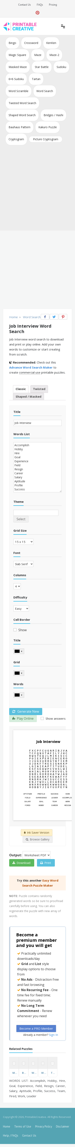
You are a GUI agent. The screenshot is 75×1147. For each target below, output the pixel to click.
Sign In (53, 1035)
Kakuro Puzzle (47, 127)
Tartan (36, 79)
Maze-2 (54, 55)
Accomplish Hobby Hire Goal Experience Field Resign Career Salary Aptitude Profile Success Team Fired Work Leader (37, 467)
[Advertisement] (37, 189)
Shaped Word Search (22, 115)
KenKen (51, 43)
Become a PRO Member (36, 1028)
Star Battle (42, 67)
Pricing (53, 4)
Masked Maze (18, 67)
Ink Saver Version (36, 832)
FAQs (40, 4)
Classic (21, 389)
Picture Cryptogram (45, 139)
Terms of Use (22, 1126)
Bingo (12, 43)
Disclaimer (62, 1126)
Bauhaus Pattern (19, 127)
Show (22, 630)
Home (6, 1126)
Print (45, 863)
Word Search (44, 91)
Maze (37, 55)
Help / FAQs (10, 1135)
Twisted (39, 389)
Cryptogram (16, 139)
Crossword (31, 43)
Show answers (55, 718)
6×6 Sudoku (16, 79)
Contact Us (24, 4)
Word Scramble (18, 91)
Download (21, 863)
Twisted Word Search (22, 103)
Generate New (25, 711)
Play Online (23, 718)
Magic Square (17, 55)
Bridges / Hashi (53, 115)
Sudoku (61, 67)
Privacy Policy (43, 1126)
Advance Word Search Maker (31, 367)
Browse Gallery (37, 839)
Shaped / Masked (28, 396)
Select (21, 519)
